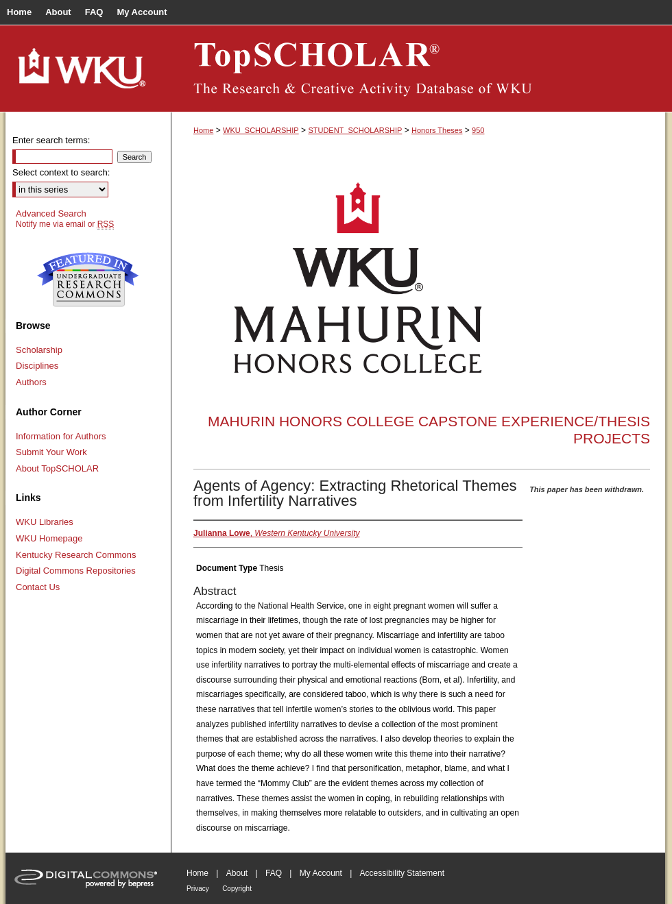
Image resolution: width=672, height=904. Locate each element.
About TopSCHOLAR (57, 468)
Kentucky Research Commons (76, 555)
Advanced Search (51, 213)
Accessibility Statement (402, 873)
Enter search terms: (51, 140)
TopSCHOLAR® (418, 68)
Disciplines (37, 366)
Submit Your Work (51, 452)
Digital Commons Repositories (76, 570)
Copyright (237, 888)
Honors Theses (436, 130)
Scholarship (39, 350)
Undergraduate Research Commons (87, 279)
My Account (321, 873)
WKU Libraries (44, 522)
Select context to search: (61, 172)
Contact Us (38, 587)
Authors (31, 382)
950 (478, 130)
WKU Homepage (49, 538)
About (237, 873)
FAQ (273, 873)
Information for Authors (61, 436)
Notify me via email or (65, 224)
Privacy (198, 888)
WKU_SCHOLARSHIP (261, 130)
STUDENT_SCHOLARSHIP (355, 130)
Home (203, 130)
